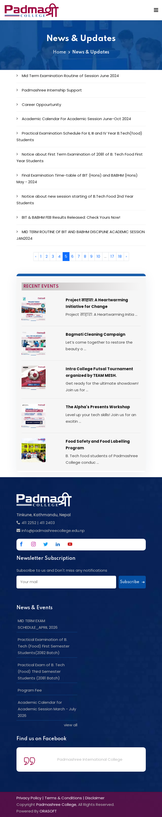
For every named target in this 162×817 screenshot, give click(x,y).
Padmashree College (56, 804)
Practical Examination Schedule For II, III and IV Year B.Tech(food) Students (79, 136)
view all (70, 725)
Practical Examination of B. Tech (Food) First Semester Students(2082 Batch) (43, 646)
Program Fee (30, 690)
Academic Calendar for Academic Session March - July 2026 (47, 709)
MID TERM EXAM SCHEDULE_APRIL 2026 (38, 624)
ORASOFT (48, 811)
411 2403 (47, 522)
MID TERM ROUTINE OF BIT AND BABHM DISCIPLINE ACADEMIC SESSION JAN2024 (80, 235)
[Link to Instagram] (33, 544)
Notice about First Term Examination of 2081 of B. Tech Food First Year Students (79, 157)
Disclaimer (94, 798)
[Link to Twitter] (45, 544)
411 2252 (29, 522)
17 (112, 256)
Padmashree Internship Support (49, 90)
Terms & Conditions (63, 798)
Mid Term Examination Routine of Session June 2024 (67, 75)
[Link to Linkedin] (58, 544)
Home (59, 52)
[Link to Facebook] (21, 544)
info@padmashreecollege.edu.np (53, 530)
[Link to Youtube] (70, 544)
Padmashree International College (89, 759)
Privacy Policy (28, 798)
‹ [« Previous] (35, 256)
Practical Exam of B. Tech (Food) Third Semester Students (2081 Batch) (41, 671)
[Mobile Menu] (156, 10)
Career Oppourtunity (38, 104)
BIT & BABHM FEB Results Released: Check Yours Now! (68, 217)
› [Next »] (126, 256)
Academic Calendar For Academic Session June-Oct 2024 (73, 118)
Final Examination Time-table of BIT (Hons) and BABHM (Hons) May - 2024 (77, 178)
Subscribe (132, 582)
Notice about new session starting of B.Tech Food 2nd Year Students (74, 200)
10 (98, 256)
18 (120, 256)
